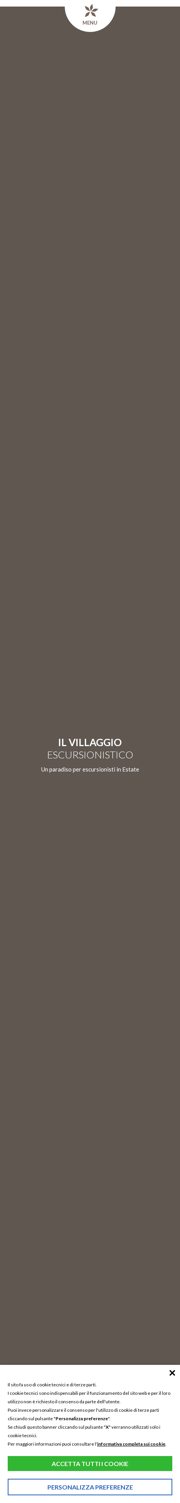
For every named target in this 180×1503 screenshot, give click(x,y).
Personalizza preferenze (90, 1487)
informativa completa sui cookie (131, 1444)
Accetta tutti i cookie (90, 1463)
